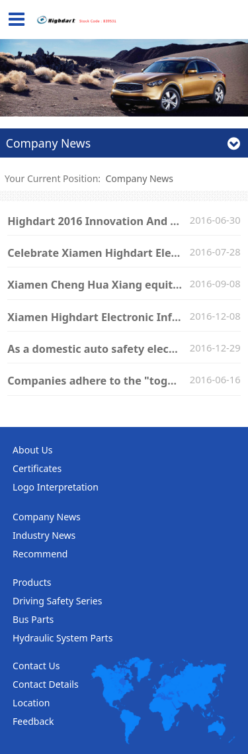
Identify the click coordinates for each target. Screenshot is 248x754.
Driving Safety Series (57, 600)
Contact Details (46, 684)
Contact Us (36, 665)
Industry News (44, 535)
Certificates (37, 468)
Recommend (40, 553)
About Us (33, 450)
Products (32, 582)
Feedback (33, 721)
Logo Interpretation (56, 487)
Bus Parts (33, 619)
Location (31, 702)
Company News (139, 178)
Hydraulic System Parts (62, 638)
